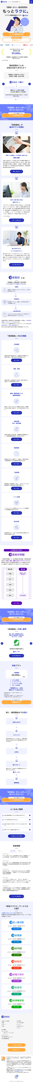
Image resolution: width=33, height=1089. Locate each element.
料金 (3, 1026)
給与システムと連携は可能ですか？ (17, 830)
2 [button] (16, 99)
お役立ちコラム (20, 1026)
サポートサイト (5, 1035)
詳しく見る (16, 360)
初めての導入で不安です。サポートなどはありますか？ (17, 824)
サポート (4, 1024)
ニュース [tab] (13, 851)
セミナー (19, 1028)
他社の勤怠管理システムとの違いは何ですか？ (17, 815)
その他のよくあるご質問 (16, 836)
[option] (16, 85)
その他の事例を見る (16, 655)
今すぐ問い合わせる (16, 265)
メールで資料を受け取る (16, 1045)
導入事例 (19, 1021)
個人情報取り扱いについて (7, 1037)
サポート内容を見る (16, 220)
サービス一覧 (4, 1031)
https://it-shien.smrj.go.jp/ (19, 1070)
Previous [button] (4, 84)
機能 (3, 1022)
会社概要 (4, 1029)
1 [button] (15, 99)
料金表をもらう (16, 1050)
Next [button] (30, 84)
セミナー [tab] (20, 851)
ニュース (19, 1024)
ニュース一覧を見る (16, 896)
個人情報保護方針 (5, 1038)
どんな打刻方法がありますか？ (17, 819)
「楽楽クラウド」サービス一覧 (8, 1032)
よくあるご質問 (20, 1022)
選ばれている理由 (5, 1021)
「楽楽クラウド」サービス (8, 913)
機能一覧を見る (16, 171)
